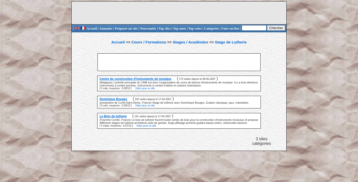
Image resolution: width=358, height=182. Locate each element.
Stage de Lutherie (231, 42)
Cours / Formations (148, 42)
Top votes (195, 28)
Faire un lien (230, 28)
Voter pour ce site (145, 88)
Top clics (164, 28)
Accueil (89, 28)
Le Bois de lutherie (113, 116)
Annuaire (106, 28)
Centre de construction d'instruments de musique (135, 79)
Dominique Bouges (113, 99)
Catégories (211, 28)
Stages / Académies (190, 42)
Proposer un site (126, 28)
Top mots (179, 28)
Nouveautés (148, 28)
